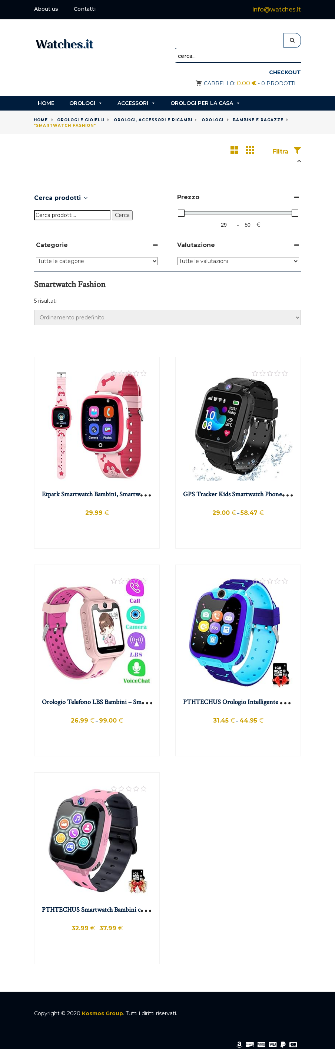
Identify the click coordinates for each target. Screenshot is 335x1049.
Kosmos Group (102, 1013)
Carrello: (230, 83)
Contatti (85, 9)
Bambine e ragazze (258, 120)
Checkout (285, 72)
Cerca (122, 215)
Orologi (86, 103)
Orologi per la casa (205, 103)
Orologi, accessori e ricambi (153, 120)
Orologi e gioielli (81, 120)
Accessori (136, 103)
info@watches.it (276, 9)
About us (46, 9)
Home (46, 103)
